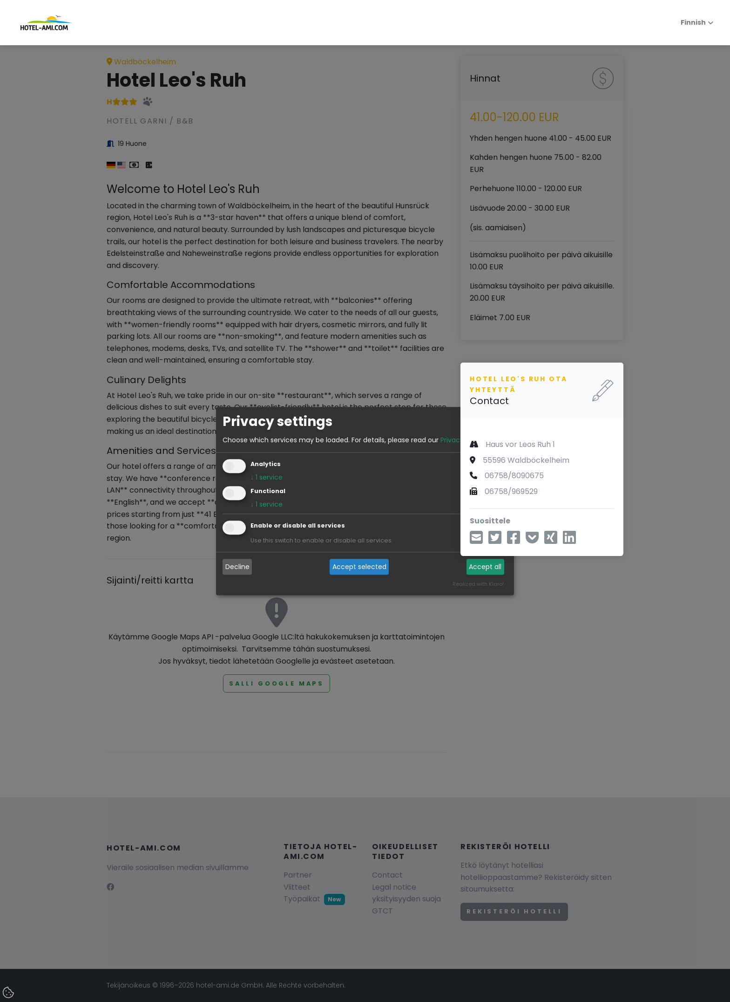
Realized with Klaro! (478, 584)
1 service (266, 477)
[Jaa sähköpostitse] (476, 540)
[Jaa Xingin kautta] (550, 540)
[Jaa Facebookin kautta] (513, 540)
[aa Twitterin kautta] (494, 540)
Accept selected (359, 566)
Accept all (485, 566)
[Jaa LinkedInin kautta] (569, 540)
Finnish (688, 22)
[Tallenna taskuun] (532, 540)
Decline (237, 566)
